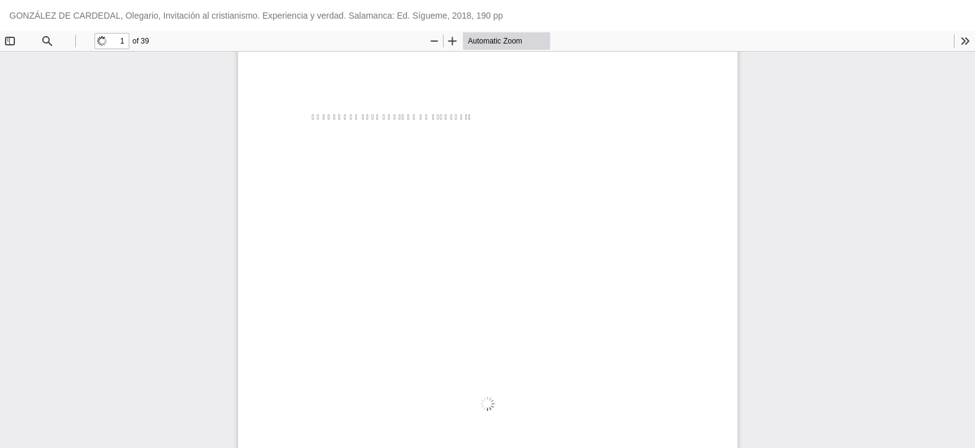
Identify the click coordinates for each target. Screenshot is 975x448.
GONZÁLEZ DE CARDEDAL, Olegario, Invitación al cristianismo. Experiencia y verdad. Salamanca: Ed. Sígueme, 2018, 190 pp (256, 16)
